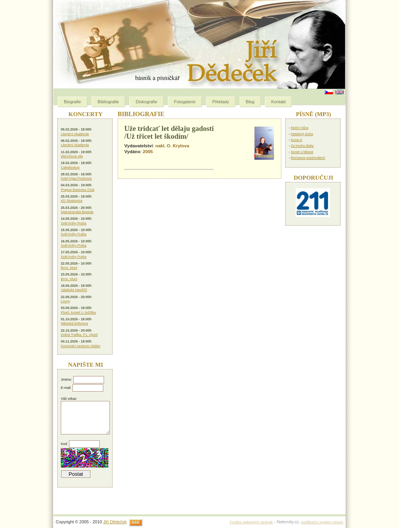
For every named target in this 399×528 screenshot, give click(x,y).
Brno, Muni (69, 268)
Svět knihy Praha (74, 223)
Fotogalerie (185, 101)
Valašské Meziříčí (74, 290)
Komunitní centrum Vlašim (80, 346)
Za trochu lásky (302, 146)
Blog (250, 101)
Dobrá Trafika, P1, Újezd (79, 335)
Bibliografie (108, 101)
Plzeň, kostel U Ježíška (78, 312)
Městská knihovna (74, 323)
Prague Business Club (77, 190)
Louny (65, 301)
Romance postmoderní (308, 158)
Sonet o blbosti (302, 152)
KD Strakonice (72, 201)
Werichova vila (72, 156)
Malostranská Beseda (77, 212)
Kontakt (278, 101)
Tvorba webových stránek (251, 522)
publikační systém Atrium (322, 522)
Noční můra (299, 128)
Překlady (220, 101)
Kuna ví (296, 140)
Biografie (72, 101)
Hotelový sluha (302, 134)
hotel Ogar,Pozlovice (76, 178)
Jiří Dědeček (115, 521)
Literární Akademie (75, 134)
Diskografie (146, 101)
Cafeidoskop (70, 168)
